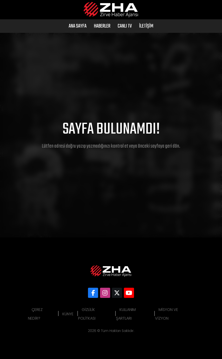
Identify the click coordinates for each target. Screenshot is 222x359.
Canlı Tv (125, 26)
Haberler (102, 26)
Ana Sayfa (78, 26)
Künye (68, 314)
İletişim (146, 26)
